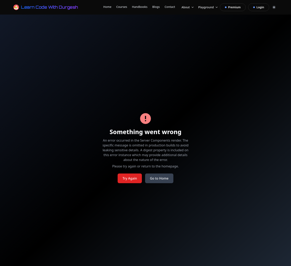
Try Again (129, 178)
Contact (169, 7)
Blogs (156, 7)
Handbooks (139, 7)
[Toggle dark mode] (274, 7)
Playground (208, 7)
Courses (121, 7)
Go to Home (159, 178)
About (187, 7)
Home (107, 7)
